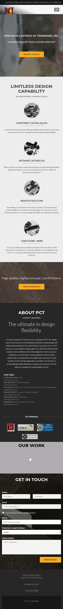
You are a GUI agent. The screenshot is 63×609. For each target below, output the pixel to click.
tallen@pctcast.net (11, 380)
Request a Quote (31, 54)
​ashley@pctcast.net (11, 399)
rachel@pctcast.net (11, 404)
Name (5, 492)
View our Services (31, 287)
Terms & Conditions (31, 603)
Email (5, 502)
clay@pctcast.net (10, 390)
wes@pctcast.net (10, 385)
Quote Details (8, 538)
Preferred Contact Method (13, 528)
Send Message (50, 560)
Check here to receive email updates (20, 513)
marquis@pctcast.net (12, 394)
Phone (4, 518)
